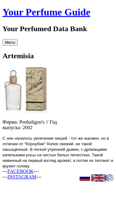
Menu (10, 42)
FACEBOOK (20, 171)
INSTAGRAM (22, 176)
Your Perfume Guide (46, 12)
